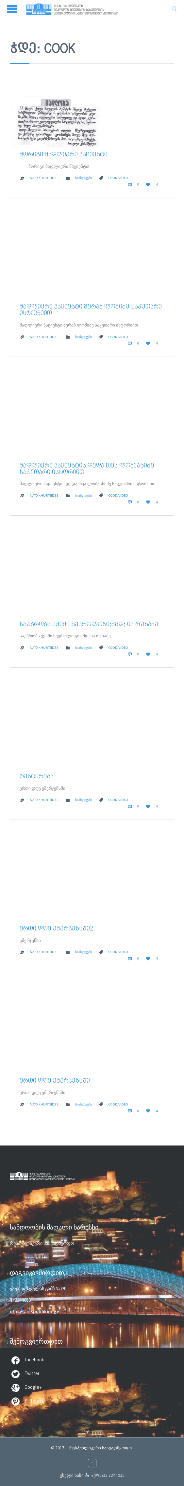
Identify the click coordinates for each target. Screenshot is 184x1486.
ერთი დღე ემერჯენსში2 (56, 928)
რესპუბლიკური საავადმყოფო (42, 1243)
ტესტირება (37, 776)
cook (113, 178)
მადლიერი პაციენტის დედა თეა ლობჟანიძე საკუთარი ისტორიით (87, 469)
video (123, 178)
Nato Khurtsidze (44, 178)
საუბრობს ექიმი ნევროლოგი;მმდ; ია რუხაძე (89, 624)
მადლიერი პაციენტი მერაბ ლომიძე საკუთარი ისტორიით (91, 310)
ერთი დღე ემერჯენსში (55, 1081)
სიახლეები (83, 178)
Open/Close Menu (13, 9)
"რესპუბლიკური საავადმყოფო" (100, 1447)
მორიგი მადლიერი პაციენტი (64, 154)
